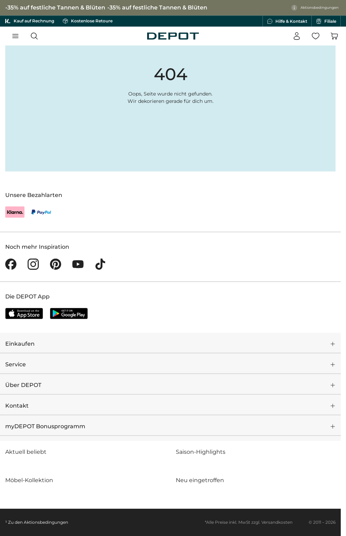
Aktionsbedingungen (46, 522)
